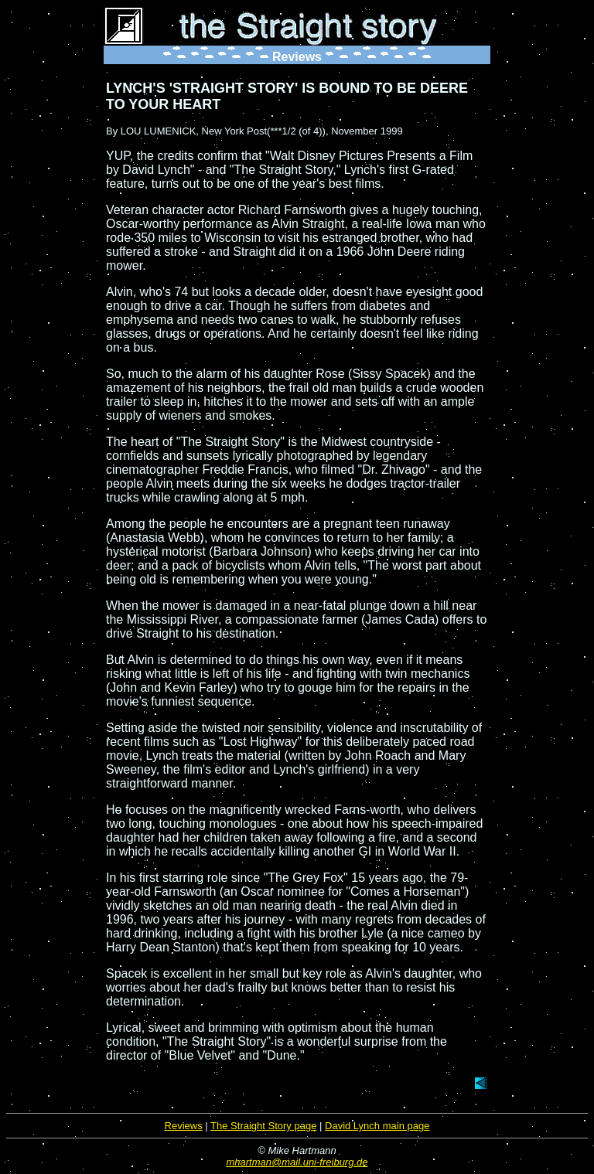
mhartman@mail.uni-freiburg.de (297, 1162)
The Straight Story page (263, 1125)
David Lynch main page (377, 1125)
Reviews (184, 1125)
